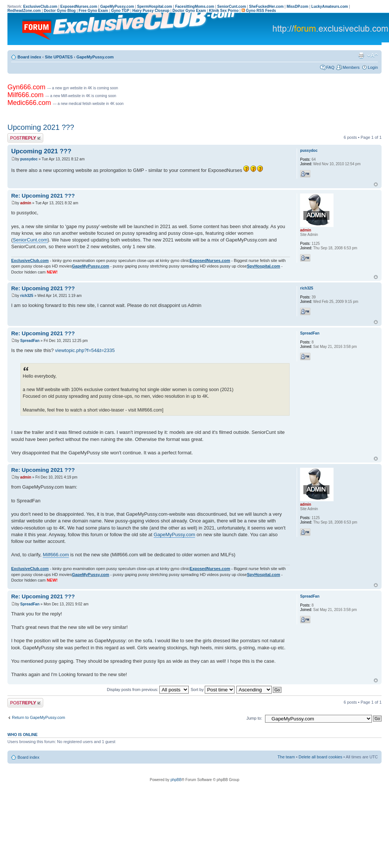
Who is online (22, 734)
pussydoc (29, 159)
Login (373, 67)
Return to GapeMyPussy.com (38, 717)
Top (376, 184)
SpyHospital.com (263, 266)
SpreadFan (29, 341)
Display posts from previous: (148, 689)
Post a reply (25, 138)
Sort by (213, 689)
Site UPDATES (59, 57)
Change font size (372, 55)
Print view (361, 55)
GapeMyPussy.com (95, 57)
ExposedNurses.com (209, 260)
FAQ (330, 67)
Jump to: (254, 718)
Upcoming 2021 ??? (40, 127)
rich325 (26, 296)
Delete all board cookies (320, 757)
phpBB (176, 780)
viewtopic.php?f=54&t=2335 (85, 350)
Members (351, 67)
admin (25, 203)
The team (286, 757)
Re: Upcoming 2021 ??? (43, 195)
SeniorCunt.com (30, 240)
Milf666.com (56, 554)
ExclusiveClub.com (30, 260)
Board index (29, 57)
